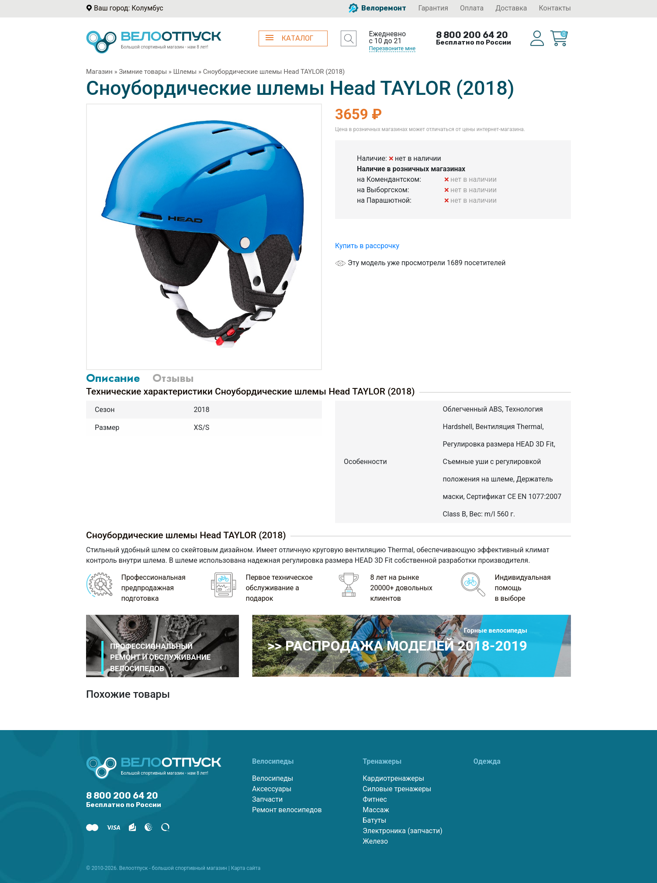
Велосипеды (272, 778)
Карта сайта (246, 868)
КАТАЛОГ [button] (289, 38)
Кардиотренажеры (393, 778)
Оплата (472, 8)
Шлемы (185, 72)
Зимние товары (143, 72)
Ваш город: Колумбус (128, 8)
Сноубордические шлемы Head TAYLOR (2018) (274, 72)
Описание (113, 378)
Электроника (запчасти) (402, 831)
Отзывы (173, 378)
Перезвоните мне (392, 48)
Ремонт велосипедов (287, 810)
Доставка (511, 8)
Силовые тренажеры (397, 789)
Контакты (555, 8)
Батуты (374, 820)
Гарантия (433, 8)
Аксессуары (271, 789)
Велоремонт (377, 8)
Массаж (376, 810)
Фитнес (375, 799)
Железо (375, 841)
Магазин (99, 72)
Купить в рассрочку (367, 246)
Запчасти (267, 799)
